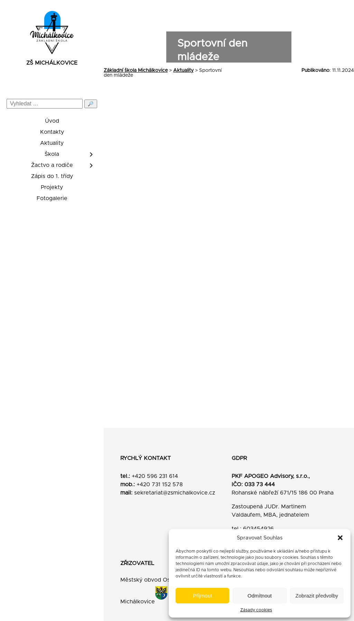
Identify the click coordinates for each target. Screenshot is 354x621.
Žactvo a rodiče (52, 165)
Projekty (52, 187)
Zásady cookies (256, 610)
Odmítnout (260, 596)
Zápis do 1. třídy (52, 176)
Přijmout (202, 596)
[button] (340, 537)
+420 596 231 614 (155, 476)
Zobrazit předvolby (317, 596)
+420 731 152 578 (160, 484)
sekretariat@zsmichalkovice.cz (174, 493)
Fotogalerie (52, 198)
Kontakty (52, 132)
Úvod (52, 121)
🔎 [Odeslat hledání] (91, 103)
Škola (52, 154)
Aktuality (52, 143)
